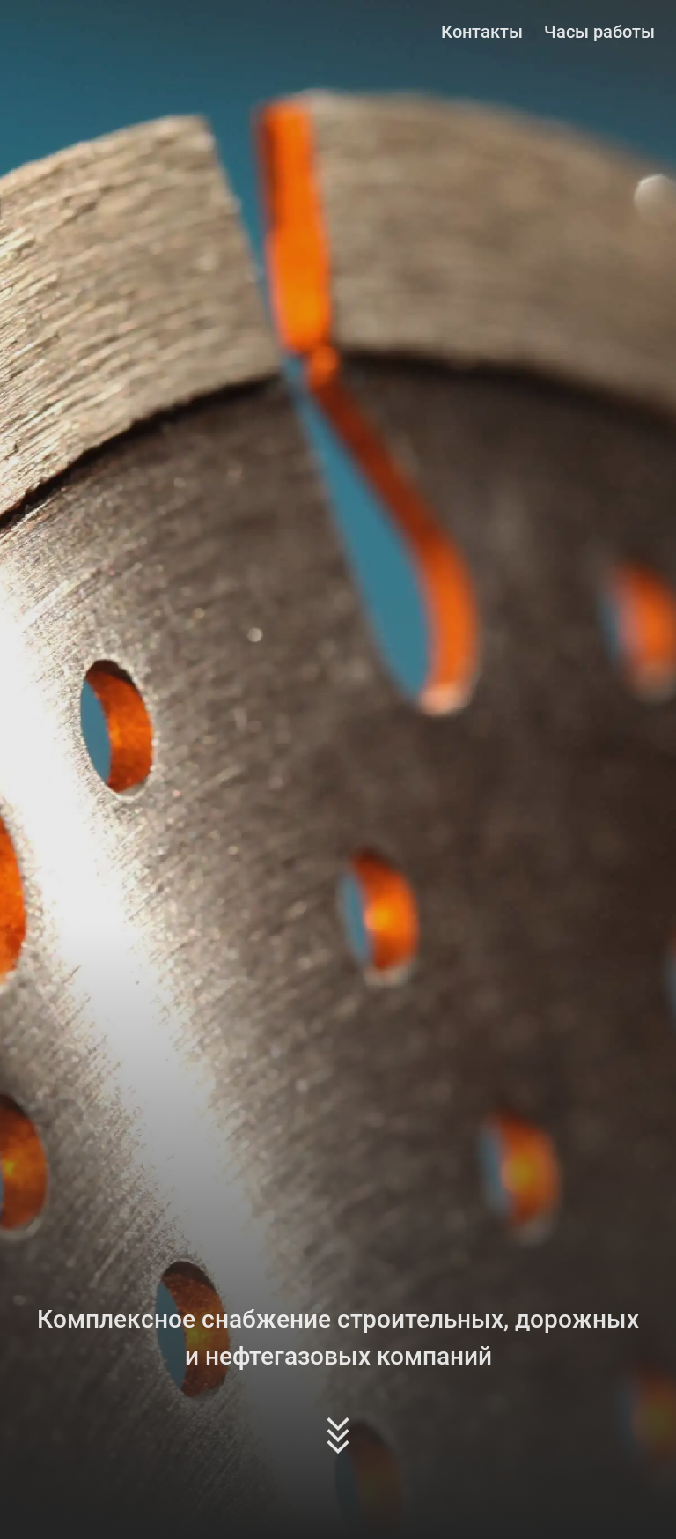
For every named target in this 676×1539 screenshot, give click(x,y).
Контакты (482, 31)
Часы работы (599, 31)
